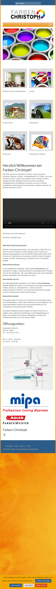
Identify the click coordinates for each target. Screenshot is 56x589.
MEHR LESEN (41, 585)
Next (51, 44)
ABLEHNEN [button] (29, 585)
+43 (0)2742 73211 (12, 332)
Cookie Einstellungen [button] (43, 581)
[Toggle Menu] (50, 25)
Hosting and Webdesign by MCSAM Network (27, 449)
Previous (5, 44)
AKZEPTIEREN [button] (16, 585)
